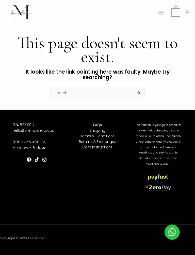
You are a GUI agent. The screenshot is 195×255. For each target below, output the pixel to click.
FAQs (97, 125)
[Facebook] (29, 159)
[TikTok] (37, 159)
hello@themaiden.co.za (34, 130)
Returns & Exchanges (97, 141)
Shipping (97, 130)
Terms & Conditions (97, 136)
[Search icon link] (187, 12)
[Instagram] (44, 159)
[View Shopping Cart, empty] (175, 12)
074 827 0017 (23, 125)
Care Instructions (97, 147)
